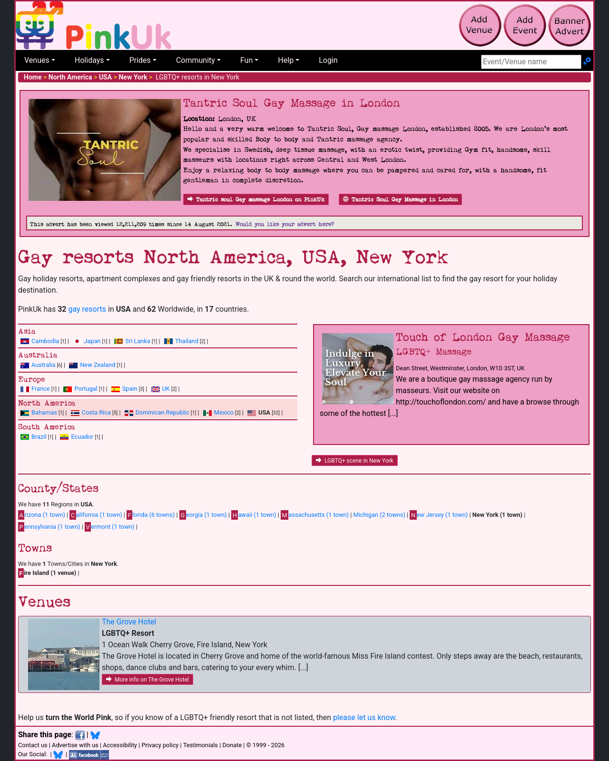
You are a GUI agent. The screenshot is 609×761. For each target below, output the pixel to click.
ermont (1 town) (110, 527)
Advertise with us (75, 745)
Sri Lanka (137, 341)
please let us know (364, 717)
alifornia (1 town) (95, 515)
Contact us (33, 745)
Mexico (224, 412)
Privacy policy (159, 745)
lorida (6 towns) (151, 515)
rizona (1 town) (41, 515)
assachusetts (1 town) (315, 515)
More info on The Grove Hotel (147, 679)
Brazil (39, 436)
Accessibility (120, 745)
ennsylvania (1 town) (49, 527)
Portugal (85, 388)
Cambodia (45, 341)
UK (166, 388)
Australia (43, 364)
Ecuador (82, 436)
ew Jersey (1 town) (439, 515)
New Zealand (97, 364)
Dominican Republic (162, 412)
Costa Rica (96, 412)
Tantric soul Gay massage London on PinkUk (255, 200)
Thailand (186, 341)
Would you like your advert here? (285, 224)
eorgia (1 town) (203, 515)
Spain (130, 388)
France (40, 388)
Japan (92, 341)
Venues (36, 60)
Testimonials (200, 745)
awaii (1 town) (253, 515)
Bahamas (44, 412)
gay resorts (87, 309)
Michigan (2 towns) (379, 514)
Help (286, 60)
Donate (232, 745)
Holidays (89, 60)
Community (195, 60)
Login (328, 60)
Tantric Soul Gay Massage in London (400, 200)
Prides (140, 60)
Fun (246, 60)
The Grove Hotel (129, 621)
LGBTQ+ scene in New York (354, 460)
